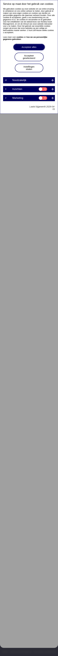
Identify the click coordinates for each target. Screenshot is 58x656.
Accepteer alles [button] (29, 47)
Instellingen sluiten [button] (29, 68)
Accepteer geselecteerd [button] (29, 56)
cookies (19, 37)
